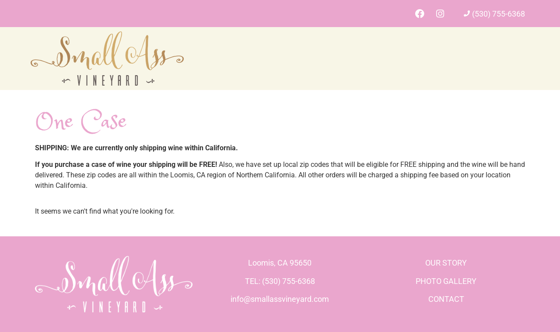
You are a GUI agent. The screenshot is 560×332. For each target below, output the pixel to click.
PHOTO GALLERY (446, 281)
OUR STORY (446, 262)
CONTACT (446, 299)
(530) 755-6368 (498, 13)
